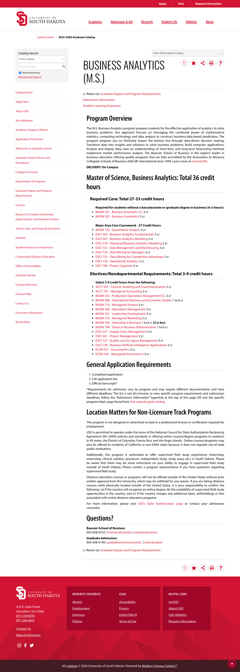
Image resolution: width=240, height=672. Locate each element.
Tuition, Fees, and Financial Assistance (38, 228)
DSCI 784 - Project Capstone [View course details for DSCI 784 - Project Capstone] (114, 266)
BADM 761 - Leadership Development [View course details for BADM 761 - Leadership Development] (120, 314)
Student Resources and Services (34, 247)
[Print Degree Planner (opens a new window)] (184, 63)
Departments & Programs (31, 181)
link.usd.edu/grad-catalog (148, 402)
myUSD (174, 602)
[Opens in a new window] (19, 645)
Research (147, 21)
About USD (22, 111)
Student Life (169, 21)
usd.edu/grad (153, 542)
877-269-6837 (25, 620)
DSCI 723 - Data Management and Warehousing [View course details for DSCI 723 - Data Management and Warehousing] (127, 248)
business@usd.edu (119, 532)
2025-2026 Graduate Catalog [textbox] (168, 53)
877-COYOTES (25, 616)
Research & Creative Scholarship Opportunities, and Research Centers (37, 217)
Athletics (191, 21)
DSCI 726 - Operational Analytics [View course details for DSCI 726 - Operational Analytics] (117, 261)
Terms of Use (127, 621)
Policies (77, 621)
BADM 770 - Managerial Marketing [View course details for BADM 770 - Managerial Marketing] (118, 318)
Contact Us (22, 303)
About (210, 21)
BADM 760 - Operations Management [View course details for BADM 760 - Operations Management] (120, 309)
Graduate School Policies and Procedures (33, 160)
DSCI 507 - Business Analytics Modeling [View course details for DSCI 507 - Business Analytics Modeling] (121, 239)
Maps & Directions (28, 635)
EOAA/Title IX (128, 615)
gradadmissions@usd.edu (124, 542)
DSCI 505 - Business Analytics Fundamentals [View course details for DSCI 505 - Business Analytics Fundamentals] (124, 234)
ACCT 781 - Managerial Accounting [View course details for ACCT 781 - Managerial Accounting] (118, 291)
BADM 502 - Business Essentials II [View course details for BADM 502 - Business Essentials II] (117, 216)
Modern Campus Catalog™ (159, 666)
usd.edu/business (145, 532)
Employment (81, 608)
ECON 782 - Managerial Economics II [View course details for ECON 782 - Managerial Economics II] (119, 354)
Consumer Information (29, 313)
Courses (20, 205)
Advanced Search (29, 77)
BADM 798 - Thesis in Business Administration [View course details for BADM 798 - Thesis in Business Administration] (125, 327)
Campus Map (23, 294)
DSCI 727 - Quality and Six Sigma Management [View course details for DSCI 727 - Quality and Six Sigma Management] (126, 340)
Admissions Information (99, 100)
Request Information (208, 4)
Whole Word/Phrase (31, 72)
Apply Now (22, 102)
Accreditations (24, 120)
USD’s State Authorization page (160, 503)
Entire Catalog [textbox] (26, 59)
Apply (162, 4)
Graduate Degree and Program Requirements (34, 193)
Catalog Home (45, 37)
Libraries (21, 238)
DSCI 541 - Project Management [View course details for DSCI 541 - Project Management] (116, 336)
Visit (181, 4)
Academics (95, 21)
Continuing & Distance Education (35, 257)
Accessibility (127, 602)
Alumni (77, 602)
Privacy (124, 608)
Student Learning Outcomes (102, 106)
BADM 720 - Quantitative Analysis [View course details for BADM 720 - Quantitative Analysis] (117, 230)
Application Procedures (29, 139)
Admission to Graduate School (34, 148)
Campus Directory (26, 284)
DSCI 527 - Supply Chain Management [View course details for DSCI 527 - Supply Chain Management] (120, 331)
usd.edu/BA (199, 161)
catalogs (72, 666)
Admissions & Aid (122, 21)
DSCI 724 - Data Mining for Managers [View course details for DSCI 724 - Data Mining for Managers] (120, 252)
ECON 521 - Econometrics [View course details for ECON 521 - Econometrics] (112, 349)
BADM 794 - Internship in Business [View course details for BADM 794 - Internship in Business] (118, 323)
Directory (78, 615)
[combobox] (188, 53)
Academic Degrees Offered (31, 130)
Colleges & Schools (27, 172)
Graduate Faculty (26, 275)
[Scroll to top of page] (231, 663)
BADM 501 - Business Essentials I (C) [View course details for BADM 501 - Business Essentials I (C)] (119, 212)
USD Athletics (178, 615)
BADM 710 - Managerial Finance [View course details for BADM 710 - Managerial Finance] (116, 305)
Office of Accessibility (28, 266)
